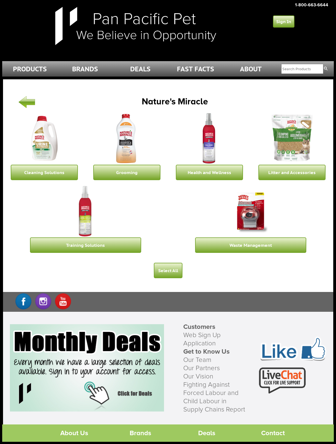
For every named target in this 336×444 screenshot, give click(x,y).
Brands (140, 433)
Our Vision (198, 376)
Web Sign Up (202, 335)
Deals (206, 433)
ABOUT (251, 69)
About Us (74, 433)
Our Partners (201, 368)
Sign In (283, 21)
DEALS (140, 69)
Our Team (197, 360)
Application (199, 343)
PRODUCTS (30, 69)
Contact (273, 433)
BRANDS (85, 69)
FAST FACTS (195, 69)
